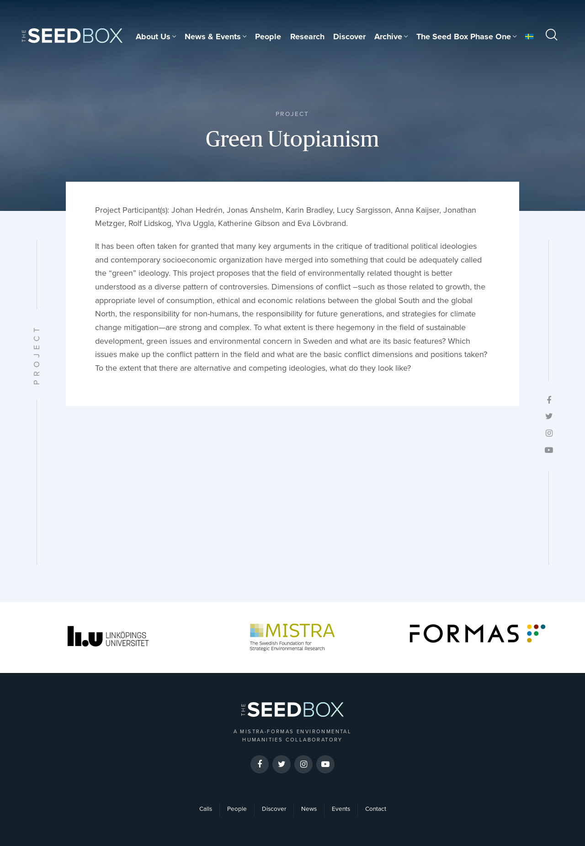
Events (341, 809)
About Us (153, 37)
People (268, 37)
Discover (349, 37)
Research (307, 37)
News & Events (213, 37)
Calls (205, 809)
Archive (388, 37)
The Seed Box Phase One (463, 37)
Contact (375, 809)
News (309, 809)
